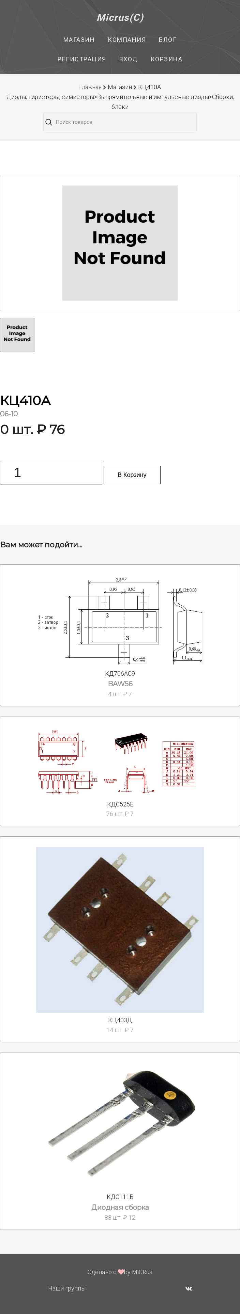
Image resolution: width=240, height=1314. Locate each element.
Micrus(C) (120, 17)
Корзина (167, 59)
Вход (128, 59)
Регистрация (82, 59)
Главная (90, 87)
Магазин (79, 39)
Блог (168, 39)
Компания (127, 39)
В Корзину (132, 474)
